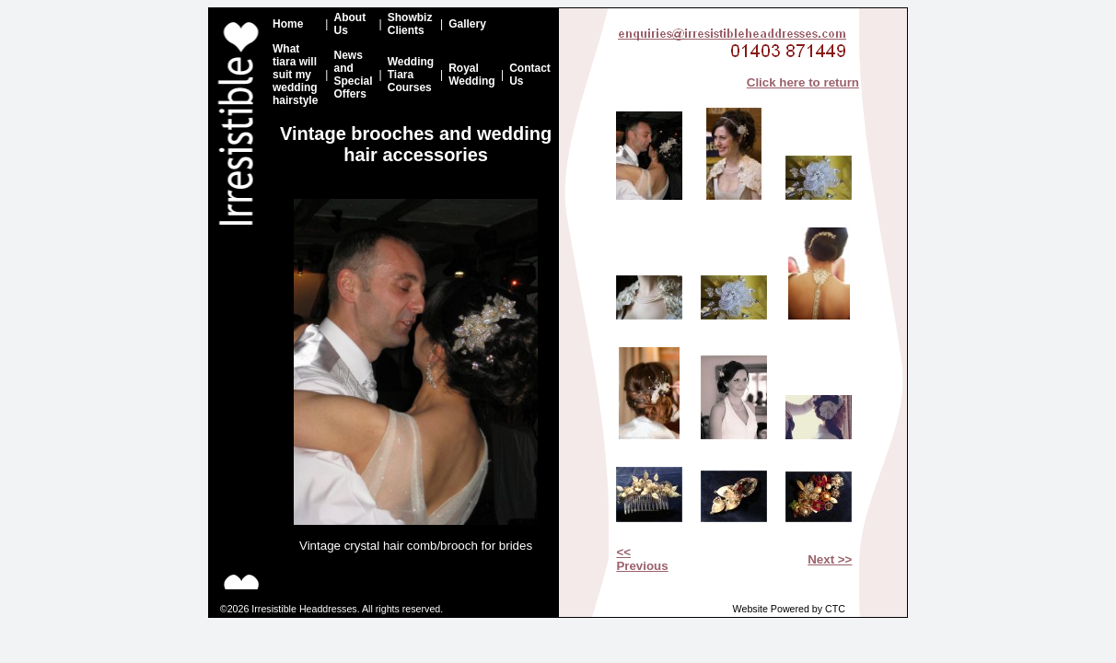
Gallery (467, 23)
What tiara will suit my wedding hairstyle (295, 74)
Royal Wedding (471, 74)
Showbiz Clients (410, 24)
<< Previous (642, 559)
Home (288, 23)
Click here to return (803, 82)
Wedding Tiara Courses (411, 74)
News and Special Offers (352, 74)
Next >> (830, 559)
